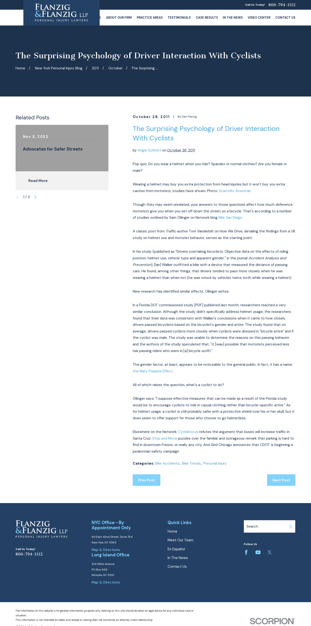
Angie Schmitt (149, 150)
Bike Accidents (167, 463)
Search (252, 526)
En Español (176, 549)
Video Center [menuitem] (259, 18)
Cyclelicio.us (188, 431)
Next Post (281, 480)
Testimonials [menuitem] (179, 18)
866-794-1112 (281, 5)
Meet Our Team (180, 540)
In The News (178, 557)
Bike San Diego (230, 217)
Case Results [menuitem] (207, 18)
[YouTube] (258, 552)
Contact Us (177, 566)
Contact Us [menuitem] (285, 18)
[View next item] (35, 197)
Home (172, 531)
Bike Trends (191, 463)
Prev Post (146, 480)
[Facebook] (246, 552)
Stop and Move (164, 438)
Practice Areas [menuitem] (150, 18)
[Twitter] (269, 552)
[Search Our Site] (291, 526)
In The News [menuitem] (233, 18)
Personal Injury (215, 463)
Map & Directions (106, 549)
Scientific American (235, 191)
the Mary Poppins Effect (153, 371)
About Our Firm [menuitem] (119, 18)
